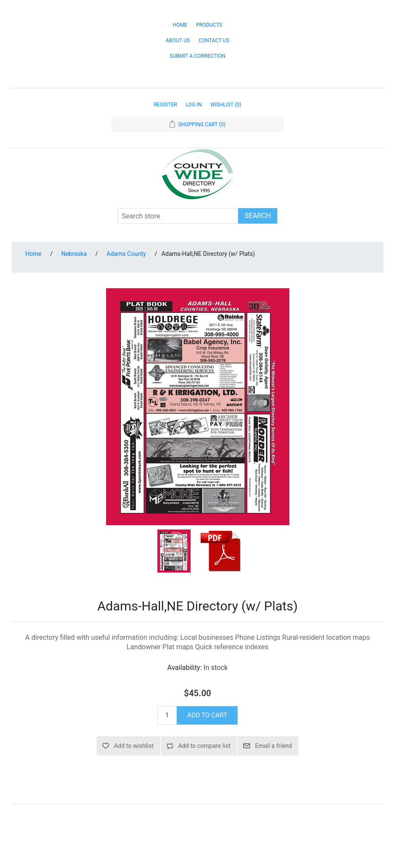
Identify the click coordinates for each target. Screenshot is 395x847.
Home (180, 25)
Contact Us (213, 40)
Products (209, 25)
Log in (194, 105)
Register (165, 105)
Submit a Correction (197, 56)
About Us (178, 40)
